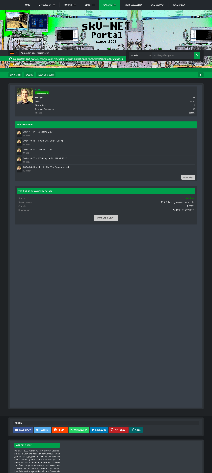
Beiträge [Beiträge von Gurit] (175, 97)
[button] (13, 53)
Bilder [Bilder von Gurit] (174, 101)
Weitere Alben (162, 124)
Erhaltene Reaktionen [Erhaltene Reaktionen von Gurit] (181, 108)
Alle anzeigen (190, 181)
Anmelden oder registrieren (35, 52)
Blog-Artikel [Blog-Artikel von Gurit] (177, 105)
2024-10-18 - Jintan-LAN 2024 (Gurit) (177, 139)
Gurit (175, 89)
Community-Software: (106, 464)
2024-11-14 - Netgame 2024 (173, 131)
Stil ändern (195, 458)
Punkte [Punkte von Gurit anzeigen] (175, 112)
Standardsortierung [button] (32, 110)
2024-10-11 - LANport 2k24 (173, 148)
